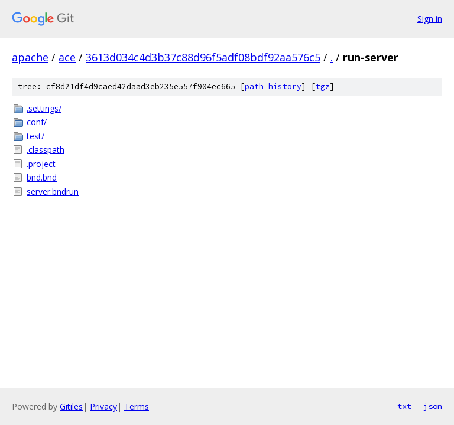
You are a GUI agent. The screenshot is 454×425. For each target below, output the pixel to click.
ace (67, 57)
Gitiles (71, 406)
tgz (323, 86)
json (432, 406)
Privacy (103, 406)
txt (404, 406)
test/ (35, 136)
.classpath (45, 149)
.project (41, 163)
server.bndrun (53, 191)
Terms (136, 406)
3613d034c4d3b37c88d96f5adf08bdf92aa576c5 (203, 57)
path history (273, 86)
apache (30, 57)
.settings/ (44, 108)
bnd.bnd (42, 177)
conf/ (37, 122)
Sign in (429, 18)
